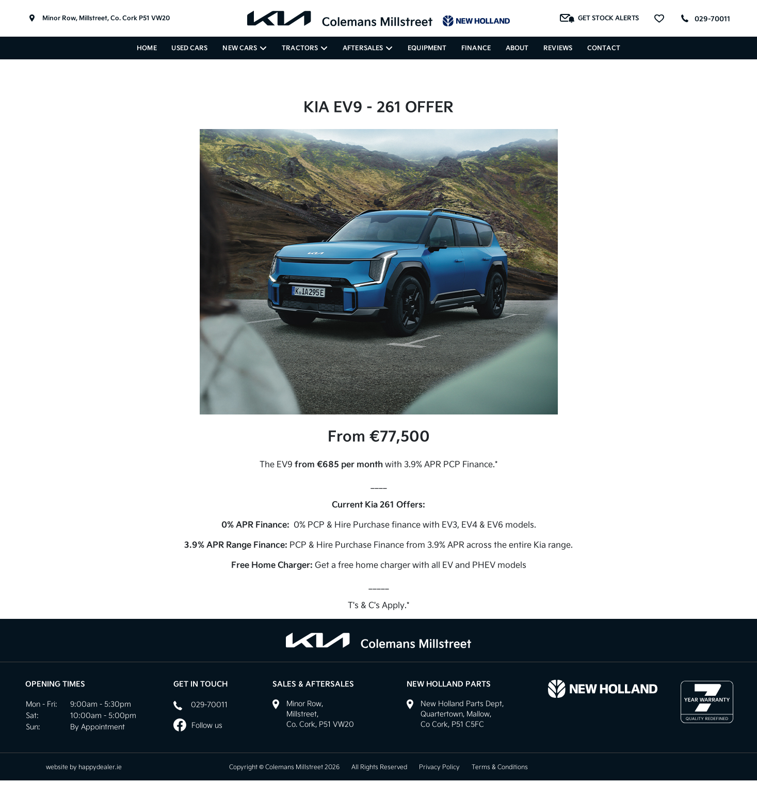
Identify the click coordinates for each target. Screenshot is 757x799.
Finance (476, 48)
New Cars (244, 48)
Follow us (197, 724)
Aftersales (368, 48)
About (517, 48)
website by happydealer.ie (84, 766)
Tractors (305, 48)
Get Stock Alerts (599, 18)
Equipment (427, 48)
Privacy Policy (439, 766)
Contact (603, 48)
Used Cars (189, 48)
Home (147, 48)
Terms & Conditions (500, 766)
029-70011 (712, 19)
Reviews (557, 48)
